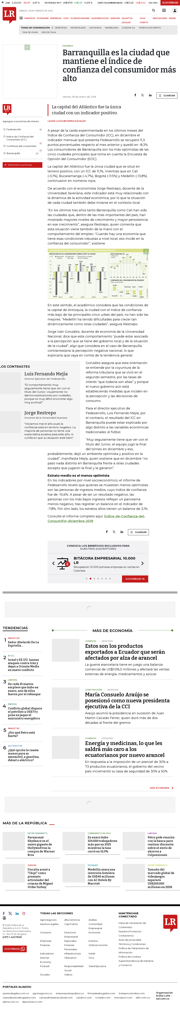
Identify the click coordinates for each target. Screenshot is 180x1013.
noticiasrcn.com (123, 997)
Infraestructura (72, 953)
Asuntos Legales (49, 924)
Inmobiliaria (111, 28)
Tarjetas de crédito (150, 28)
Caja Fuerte (71, 924)
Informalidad (78, 28)
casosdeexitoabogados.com (19, 997)
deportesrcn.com (32, 1001)
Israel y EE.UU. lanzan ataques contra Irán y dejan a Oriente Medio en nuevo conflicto (23, 665)
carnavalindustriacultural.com (56, 997)
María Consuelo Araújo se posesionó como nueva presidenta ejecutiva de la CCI (127, 700)
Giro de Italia (48, 32)
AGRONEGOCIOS (100, 18)
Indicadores (47, 953)
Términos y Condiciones (132, 944)
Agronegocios (48, 919)
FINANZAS (30, 18)
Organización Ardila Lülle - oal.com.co (164, 995)
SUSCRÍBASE (170, 2)
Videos (68, 974)
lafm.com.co (143, 997)
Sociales (93, 865)
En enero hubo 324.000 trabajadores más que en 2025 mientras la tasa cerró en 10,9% (102, 844)
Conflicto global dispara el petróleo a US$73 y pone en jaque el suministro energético (25, 713)
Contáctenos (126, 935)
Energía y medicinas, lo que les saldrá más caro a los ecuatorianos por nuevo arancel (125, 749)
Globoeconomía (98, 945)
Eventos (93, 940)
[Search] (153, 10)
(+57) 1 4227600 (12, 937)
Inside (92, 953)
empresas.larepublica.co (70, 993)
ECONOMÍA (43, 18)
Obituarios (70, 957)
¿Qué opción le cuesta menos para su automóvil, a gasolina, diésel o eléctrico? (23, 755)
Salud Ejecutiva (97, 966)
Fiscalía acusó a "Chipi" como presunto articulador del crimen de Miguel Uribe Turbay (40, 878)
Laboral (12, 680)
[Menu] (21, 18)
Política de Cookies (130, 956)
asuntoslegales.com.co (16, 993)
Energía (12, 704)
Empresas (45, 940)
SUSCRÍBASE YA (135, 578)
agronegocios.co (42, 993)
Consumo (45, 932)
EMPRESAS (56, 18)
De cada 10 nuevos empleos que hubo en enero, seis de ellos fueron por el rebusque (24, 689)
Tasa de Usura (30, 32)
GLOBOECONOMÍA (80, 18)
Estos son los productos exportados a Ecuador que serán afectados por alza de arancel (125, 652)
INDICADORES (160, 18)
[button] (52, 563)
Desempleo (61, 28)
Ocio (91, 957)
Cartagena (95, 28)
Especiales (70, 940)
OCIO (66, 18)
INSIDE (172, 18)
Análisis (93, 919)
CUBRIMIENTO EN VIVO (99, 833)
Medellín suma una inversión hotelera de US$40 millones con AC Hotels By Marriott (101, 876)
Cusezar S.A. (128, 28)
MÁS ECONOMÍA (159, 787)
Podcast (45, 966)
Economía (94, 932)
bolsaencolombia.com (132, 993)
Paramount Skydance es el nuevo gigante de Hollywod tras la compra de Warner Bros (41, 846)
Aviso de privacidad (130, 939)
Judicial (32, 865)
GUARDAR (167, 95)
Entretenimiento (37, 833)
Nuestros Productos (130, 931)
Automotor (15, 746)
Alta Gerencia (72, 919)
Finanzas (45, 945)
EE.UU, (11, 655)
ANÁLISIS (115, 18)
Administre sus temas (18, 164)
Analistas (14, 638)
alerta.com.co (11, 1001)
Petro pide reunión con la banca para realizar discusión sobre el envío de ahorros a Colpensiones (161, 846)
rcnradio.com (103, 997)
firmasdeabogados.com (101, 993)
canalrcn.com (84, 997)
